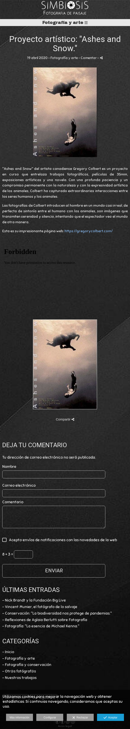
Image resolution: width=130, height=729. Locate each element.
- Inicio (8, 652)
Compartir (65, 419)
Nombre (9, 466)
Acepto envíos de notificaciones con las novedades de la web (61, 540)
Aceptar (110, 718)
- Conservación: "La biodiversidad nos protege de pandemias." (57, 613)
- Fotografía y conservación (26, 664)
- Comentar (87, 58)
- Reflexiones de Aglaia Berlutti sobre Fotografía (44, 619)
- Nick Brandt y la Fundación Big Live (34, 600)
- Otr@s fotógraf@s (19, 671)
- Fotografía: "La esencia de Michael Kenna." (40, 626)
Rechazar (80, 718)
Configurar (49, 717)
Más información (19, 717)
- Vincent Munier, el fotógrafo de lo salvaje (39, 606)
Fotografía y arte (65, 22)
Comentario (12, 502)
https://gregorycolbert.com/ (89, 231)
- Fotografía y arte (18, 658)
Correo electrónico (19, 485)
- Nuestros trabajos (19, 677)
